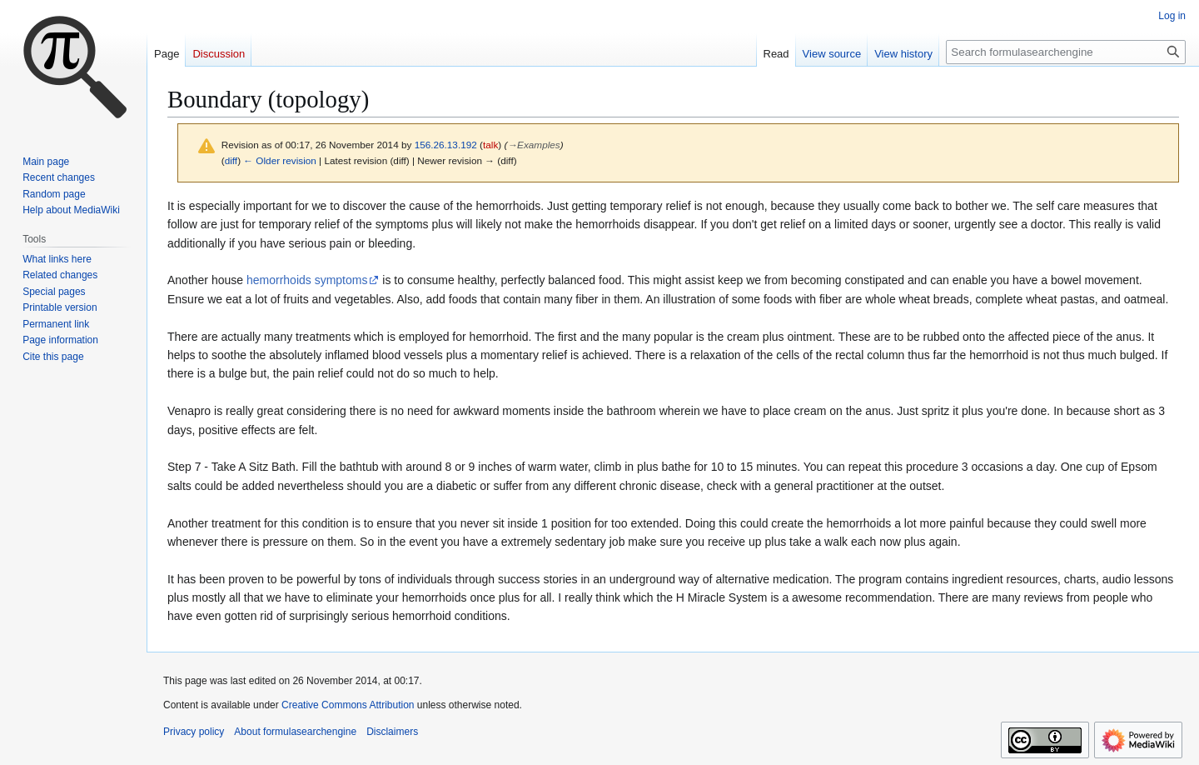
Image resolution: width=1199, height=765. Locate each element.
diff (231, 160)
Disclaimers (392, 732)
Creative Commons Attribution (347, 705)
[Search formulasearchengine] (1066, 52)
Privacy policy (193, 732)
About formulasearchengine (295, 732)
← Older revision (279, 160)
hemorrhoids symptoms (307, 280)
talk (490, 144)
